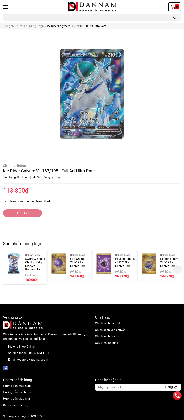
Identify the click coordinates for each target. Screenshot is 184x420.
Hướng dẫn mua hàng (17, 386)
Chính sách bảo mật (108, 323)
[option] (24, 267)
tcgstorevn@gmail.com (32, 359)
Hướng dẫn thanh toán (17, 392)
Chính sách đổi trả (107, 336)
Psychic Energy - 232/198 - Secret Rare (125, 262)
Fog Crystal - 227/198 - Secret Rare (78, 262)
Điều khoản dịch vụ (15, 405)
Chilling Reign (14, 166)
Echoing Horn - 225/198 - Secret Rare (170, 262)
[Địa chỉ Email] (138, 387)
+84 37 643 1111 (38, 353)
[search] (175, 17)
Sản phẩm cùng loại (22, 243)
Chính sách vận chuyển (110, 330)
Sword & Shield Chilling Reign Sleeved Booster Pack (35, 264)
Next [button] (177, 269)
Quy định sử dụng (106, 343)
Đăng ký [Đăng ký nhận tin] (171, 387)
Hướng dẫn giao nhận (17, 398)
